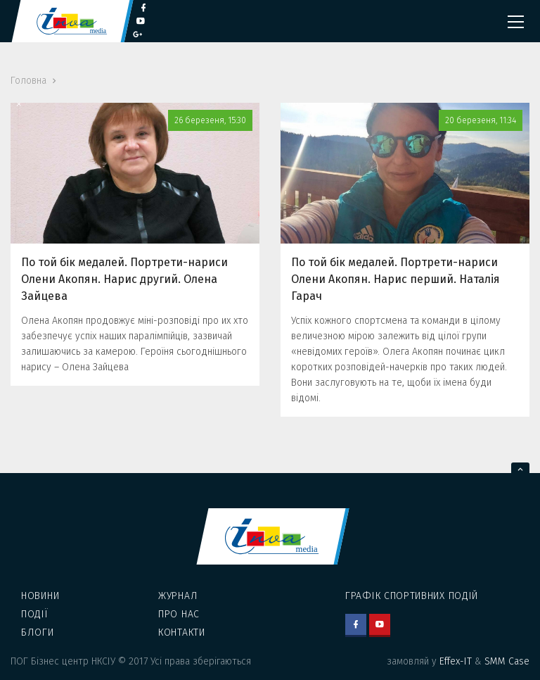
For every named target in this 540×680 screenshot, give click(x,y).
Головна (28, 81)
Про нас (179, 614)
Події (35, 614)
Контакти (181, 632)
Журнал (178, 596)
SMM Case (506, 661)
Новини (40, 596)
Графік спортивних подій (411, 596)
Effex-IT (455, 661)
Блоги (37, 632)
